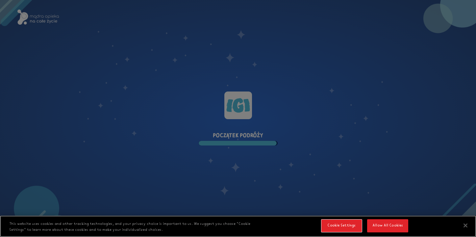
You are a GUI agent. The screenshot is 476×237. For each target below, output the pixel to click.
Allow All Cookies (387, 225)
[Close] (465, 225)
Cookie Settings (341, 225)
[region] (238, 226)
